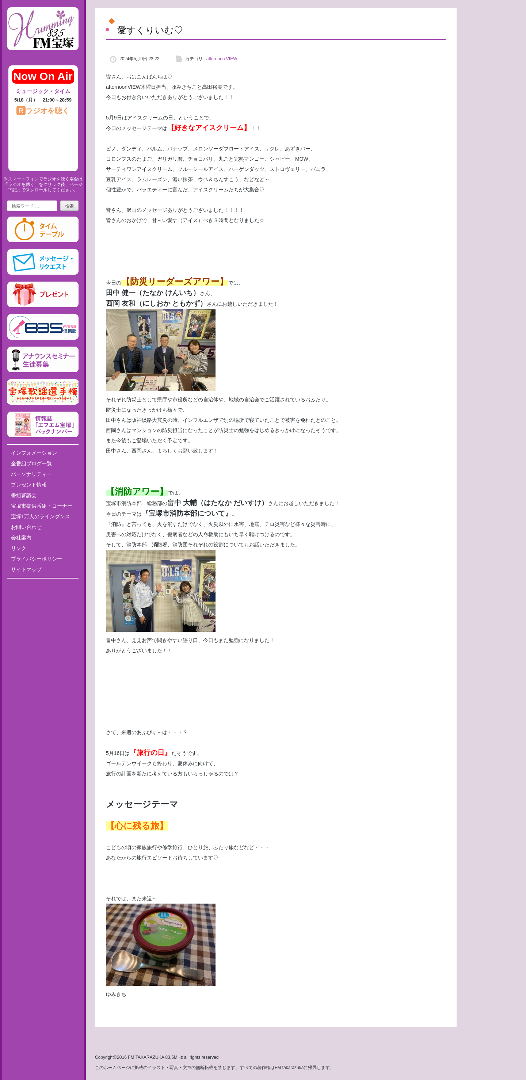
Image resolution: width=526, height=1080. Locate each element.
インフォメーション (34, 453)
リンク (18, 548)
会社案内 (21, 538)
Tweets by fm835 (43, 586)
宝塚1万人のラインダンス (40, 516)
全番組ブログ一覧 (31, 463)
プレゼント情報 (29, 485)
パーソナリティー (31, 474)
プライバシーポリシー (36, 559)
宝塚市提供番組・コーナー (41, 506)
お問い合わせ (26, 527)
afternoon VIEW (221, 58)
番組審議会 (24, 495)
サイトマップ (26, 569)
